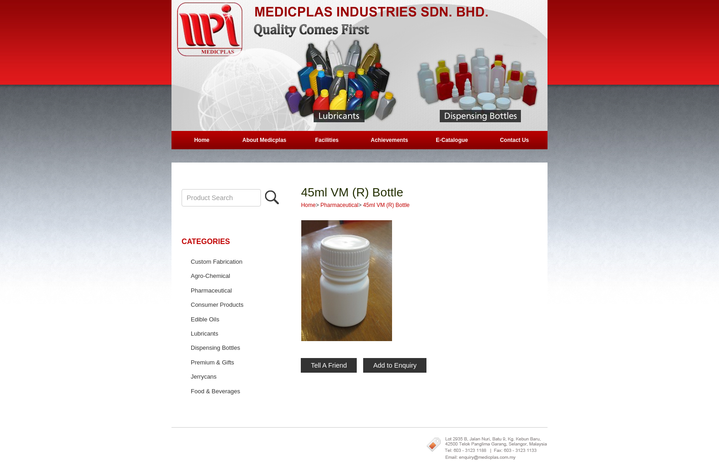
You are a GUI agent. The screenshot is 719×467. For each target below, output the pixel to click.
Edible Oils (205, 319)
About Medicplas (264, 140)
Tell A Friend (329, 365)
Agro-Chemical (210, 275)
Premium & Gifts (212, 362)
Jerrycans (203, 376)
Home (201, 140)
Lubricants (204, 333)
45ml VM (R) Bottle (352, 192)
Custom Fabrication (217, 261)
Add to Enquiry (394, 365)
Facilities (326, 140)
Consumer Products (217, 304)
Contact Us (514, 140)
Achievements (389, 140)
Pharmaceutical (211, 290)
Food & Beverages (215, 391)
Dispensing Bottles (215, 347)
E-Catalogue (452, 140)
